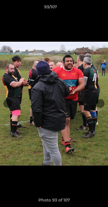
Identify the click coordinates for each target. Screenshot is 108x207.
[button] (87, 8)
